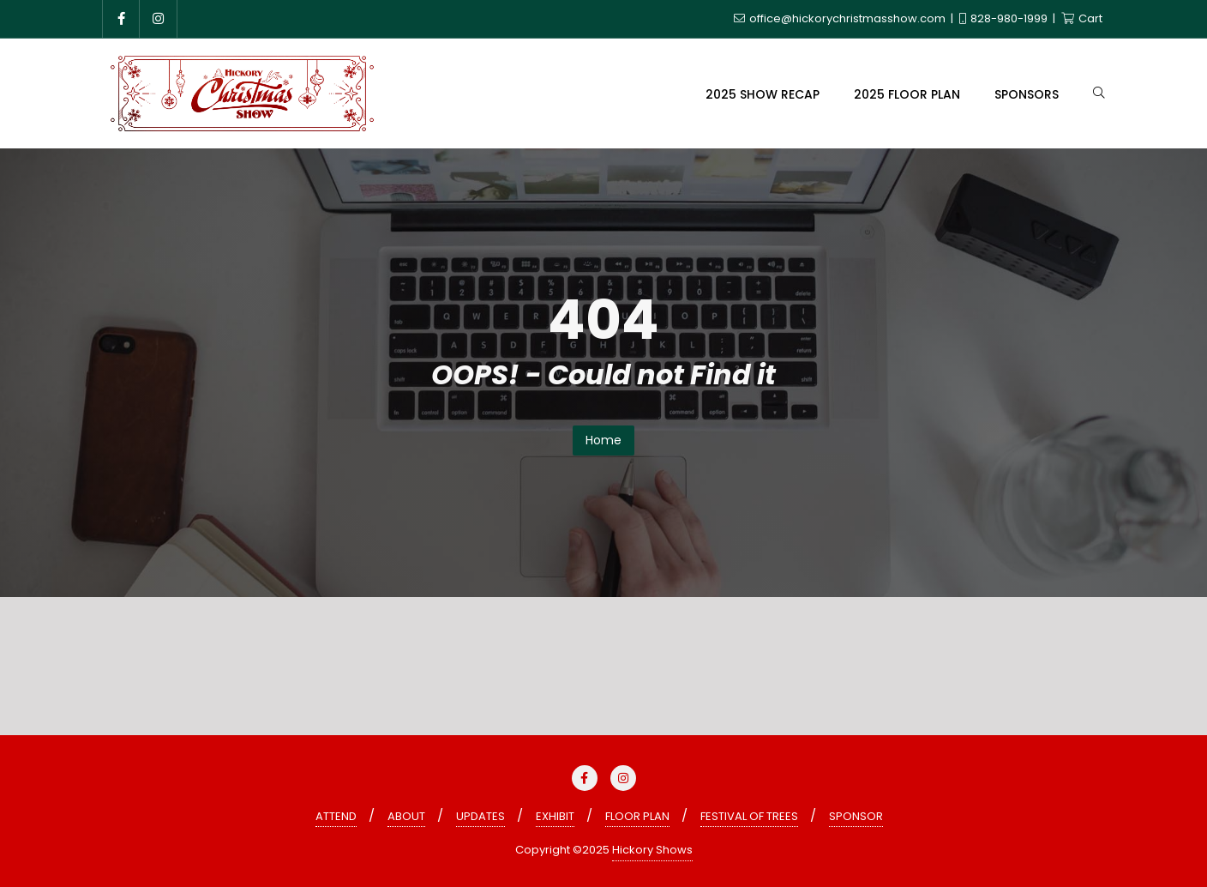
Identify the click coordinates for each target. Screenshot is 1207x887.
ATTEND (336, 816)
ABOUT (406, 816)
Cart (1081, 18)
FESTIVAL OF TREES (749, 816)
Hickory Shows (652, 850)
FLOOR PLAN (637, 816)
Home (603, 440)
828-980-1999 (1004, 18)
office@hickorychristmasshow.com (841, 18)
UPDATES (480, 816)
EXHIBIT (555, 816)
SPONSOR (856, 816)
